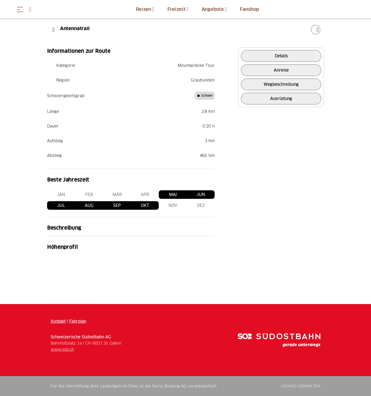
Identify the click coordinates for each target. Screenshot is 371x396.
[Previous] (54, 29)
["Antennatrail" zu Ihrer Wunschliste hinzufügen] (315, 29)
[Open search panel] (32, 9)
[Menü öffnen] (20, 9)
